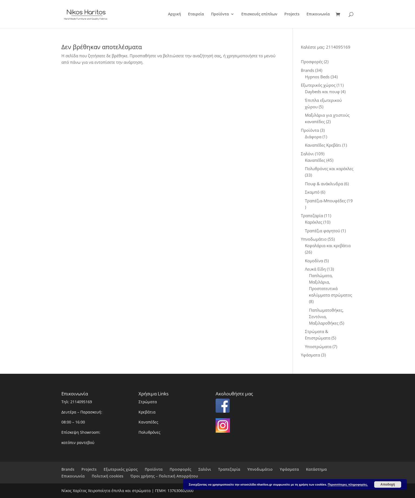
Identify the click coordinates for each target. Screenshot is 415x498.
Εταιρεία (196, 14)
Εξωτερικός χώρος (121, 469)
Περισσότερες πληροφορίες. (348, 484)
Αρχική (174, 14)
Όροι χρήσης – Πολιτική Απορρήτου (164, 476)
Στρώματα (148, 401)
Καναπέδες (148, 422)
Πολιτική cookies (107, 476)
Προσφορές (180, 469)
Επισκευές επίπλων (259, 14)
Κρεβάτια (147, 412)
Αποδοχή (387, 484)
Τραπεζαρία (229, 469)
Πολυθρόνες (149, 432)
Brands (67, 469)
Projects (291, 14)
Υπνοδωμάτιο (260, 469)
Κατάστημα (316, 469)
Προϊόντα (220, 14)
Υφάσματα (289, 469)
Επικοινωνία (318, 14)
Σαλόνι (204, 469)
